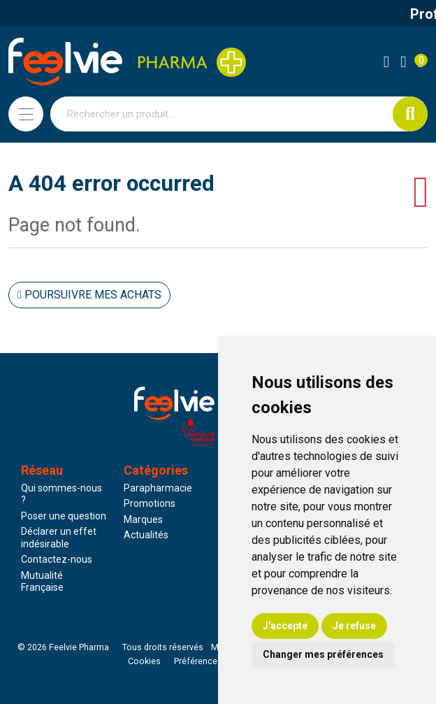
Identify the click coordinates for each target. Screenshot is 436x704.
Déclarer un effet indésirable (58, 537)
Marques (143, 519)
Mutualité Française (42, 582)
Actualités (146, 534)
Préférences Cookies (215, 661)
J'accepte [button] (285, 625)
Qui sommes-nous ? (61, 494)
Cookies (144, 661)
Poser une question (63, 516)
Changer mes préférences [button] (323, 654)
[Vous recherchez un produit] (221, 113)
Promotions (149, 503)
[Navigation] (25, 113)
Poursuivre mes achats (89, 294)
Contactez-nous (56, 559)
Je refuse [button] (354, 625)
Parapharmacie (158, 488)
